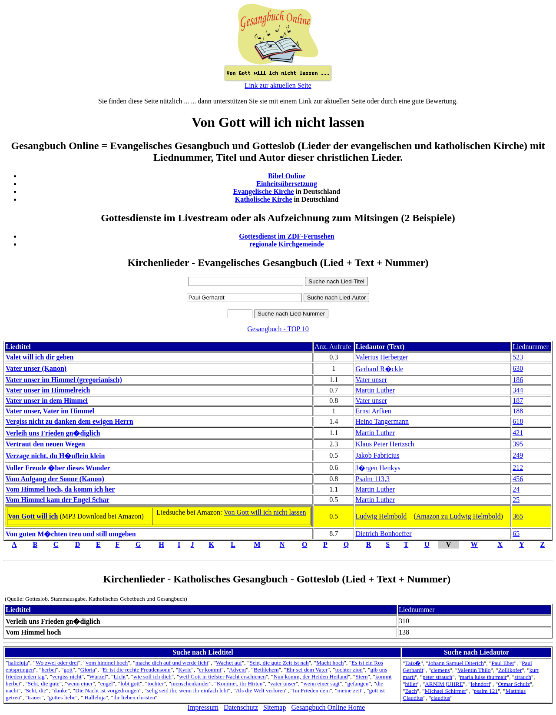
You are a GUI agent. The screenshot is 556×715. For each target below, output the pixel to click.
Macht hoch (330, 662)
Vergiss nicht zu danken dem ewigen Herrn (69, 421)
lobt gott (130, 683)
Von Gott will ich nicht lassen (265, 512)
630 (518, 368)
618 (518, 421)
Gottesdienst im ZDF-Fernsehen (286, 236)
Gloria (87, 669)
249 (518, 455)
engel (106, 683)
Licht (119, 676)
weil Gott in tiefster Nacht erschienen (222, 676)
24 (516, 489)
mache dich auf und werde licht (172, 662)
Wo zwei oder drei (57, 662)
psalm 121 (486, 691)
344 (518, 390)
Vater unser (371, 379)
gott (68, 669)
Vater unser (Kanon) (36, 368)
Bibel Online (286, 176)
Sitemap (274, 707)
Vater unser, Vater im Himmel (50, 411)
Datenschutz (241, 707)
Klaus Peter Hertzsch (385, 444)
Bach (411, 691)
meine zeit (349, 690)
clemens (440, 670)
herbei (49, 669)
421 (518, 432)
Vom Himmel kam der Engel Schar (57, 499)
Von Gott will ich (33, 516)
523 (518, 357)
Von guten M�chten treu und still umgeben (71, 534)
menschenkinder (190, 683)
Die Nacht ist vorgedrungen (107, 690)
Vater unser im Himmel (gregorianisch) (64, 379)
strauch (522, 677)
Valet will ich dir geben (39, 357)
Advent (237, 669)
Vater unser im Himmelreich (48, 390)
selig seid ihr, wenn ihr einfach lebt (187, 690)
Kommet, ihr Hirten (240, 683)
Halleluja (94, 697)
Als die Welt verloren (260, 690)
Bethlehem (266, 669)
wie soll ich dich (152, 676)
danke (61, 690)
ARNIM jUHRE (444, 684)
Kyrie (184, 669)
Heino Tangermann (382, 421)
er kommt (210, 669)
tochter (156, 683)
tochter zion (349, 669)
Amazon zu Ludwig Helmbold (458, 516)
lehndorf (480, 684)
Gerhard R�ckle (380, 368)
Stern (361, 676)
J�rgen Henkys (378, 468)
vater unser (283, 683)
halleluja (18, 662)
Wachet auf (229, 662)
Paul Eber (502, 663)
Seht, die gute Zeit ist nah (278, 662)
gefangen (358, 683)
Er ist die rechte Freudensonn (136, 669)
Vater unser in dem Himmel (47, 400)
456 (518, 478)
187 (518, 400)
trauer (34, 697)
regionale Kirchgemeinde (286, 244)
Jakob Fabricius (378, 455)
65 (516, 533)
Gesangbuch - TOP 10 (277, 329)
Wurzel (97, 676)
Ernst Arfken (373, 411)
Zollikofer (510, 670)
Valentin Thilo (473, 670)
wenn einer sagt (321, 683)
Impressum (203, 707)
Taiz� (412, 663)
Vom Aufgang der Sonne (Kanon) (55, 478)
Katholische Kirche (263, 199)
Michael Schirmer (445, 691)
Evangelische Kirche (263, 191)
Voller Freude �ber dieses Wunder (58, 468)
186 (518, 379)
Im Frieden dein (311, 690)
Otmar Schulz (514, 684)
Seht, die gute (44, 683)
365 (518, 516)
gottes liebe (62, 697)
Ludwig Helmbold (381, 516)
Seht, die (36, 690)
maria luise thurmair (483, 677)
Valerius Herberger (382, 357)
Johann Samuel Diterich (456, 663)
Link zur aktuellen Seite (278, 85)
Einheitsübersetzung (286, 183)
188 (518, 411)
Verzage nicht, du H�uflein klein (55, 455)
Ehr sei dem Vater (307, 669)
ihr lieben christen (134, 697)
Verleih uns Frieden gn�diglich (53, 433)
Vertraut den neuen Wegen (45, 444)
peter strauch (437, 677)
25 (516, 499)
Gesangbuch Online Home (328, 707)
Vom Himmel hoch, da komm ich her (60, 489)
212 (518, 467)
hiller (411, 684)
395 (518, 444)
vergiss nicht (67, 676)
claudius (440, 698)
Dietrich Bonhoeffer (384, 533)
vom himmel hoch (107, 662)
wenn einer (80, 683)
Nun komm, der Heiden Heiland (310, 676)
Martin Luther (375, 390)
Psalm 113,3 (373, 478)
